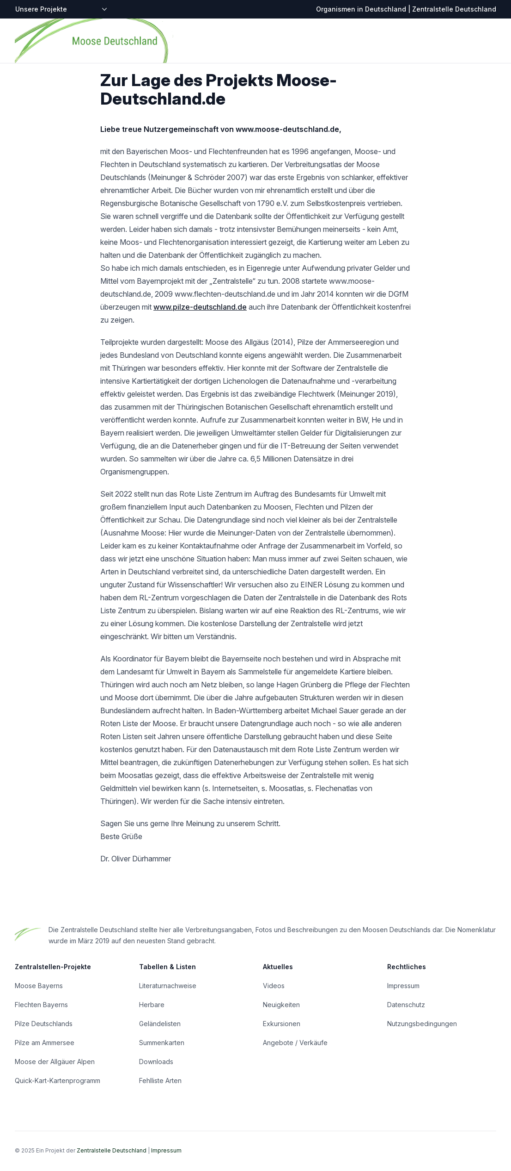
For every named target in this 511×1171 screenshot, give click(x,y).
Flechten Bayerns (41, 1005)
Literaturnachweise (167, 986)
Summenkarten (161, 1042)
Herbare (151, 1005)
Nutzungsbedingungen (422, 1024)
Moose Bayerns (39, 986)
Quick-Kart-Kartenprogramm (57, 1080)
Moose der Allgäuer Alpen (55, 1061)
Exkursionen (281, 1024)
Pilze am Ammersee (44, 1042)
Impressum (403, 986)
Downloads (156, 1061)
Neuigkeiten (281, 1005)
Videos (274, 986)
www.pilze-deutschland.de (200, 306)
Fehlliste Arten (160, 1080)
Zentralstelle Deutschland (111, 1150)
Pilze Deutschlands (44, 1024)
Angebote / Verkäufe (295, 1042)
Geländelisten (160, 1024)
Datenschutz (406, 1005)
